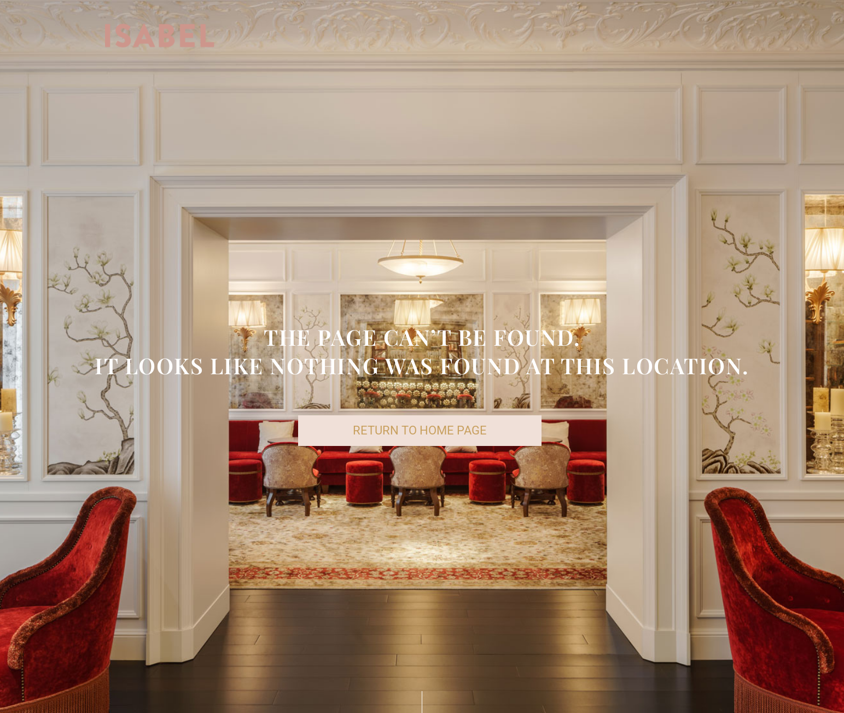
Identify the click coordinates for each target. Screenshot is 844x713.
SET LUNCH (509, 37)
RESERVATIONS (592, 37)
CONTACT (725, 37)
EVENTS (666, 37)
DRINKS (445, 37)
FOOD (396, 37)
